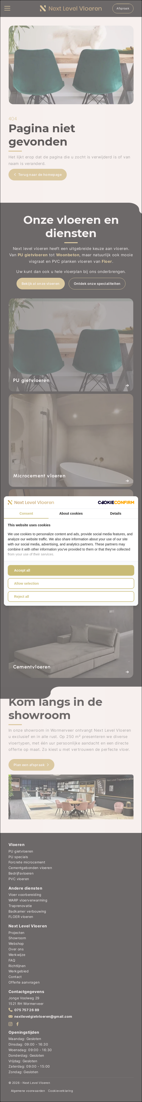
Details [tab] (115, 513)
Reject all (21, 596)
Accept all (22, 570)
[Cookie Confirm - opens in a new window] (116, 502)
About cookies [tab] (71, 513)
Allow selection (26, 583)
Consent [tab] (26, 513)
